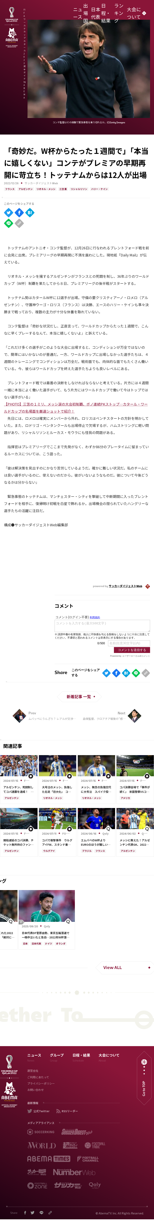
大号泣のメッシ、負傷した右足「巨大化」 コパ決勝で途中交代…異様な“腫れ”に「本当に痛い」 (57, 789)
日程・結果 (109, 11)
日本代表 (98, 11)
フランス (10, 189)
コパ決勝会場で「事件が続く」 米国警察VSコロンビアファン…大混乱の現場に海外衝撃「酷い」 (135, 789)
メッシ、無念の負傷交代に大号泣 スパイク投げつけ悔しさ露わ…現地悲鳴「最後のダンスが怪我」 (96, 789)
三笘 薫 (63, 189)
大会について (136, 11)
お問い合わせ (35, 1090)
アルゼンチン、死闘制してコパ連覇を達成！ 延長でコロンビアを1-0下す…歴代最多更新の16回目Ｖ (18, 789)
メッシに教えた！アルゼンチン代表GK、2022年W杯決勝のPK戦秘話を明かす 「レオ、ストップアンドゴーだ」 (135, 842)
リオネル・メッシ (46, 189)
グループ (57, 1058)
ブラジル (87, 851)
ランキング (122, 11)
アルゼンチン (25, 189)
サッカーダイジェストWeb (41, 183)
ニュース (80, 11)
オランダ (60, 944)
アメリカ (125, 798)
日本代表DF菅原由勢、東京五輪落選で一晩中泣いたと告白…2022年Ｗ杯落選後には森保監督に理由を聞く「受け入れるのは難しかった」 (46, 935)
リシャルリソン (79, 189)
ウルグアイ (49, 851)
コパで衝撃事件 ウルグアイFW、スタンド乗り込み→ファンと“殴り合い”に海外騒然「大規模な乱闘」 (57, 842)
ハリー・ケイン (99, 189)
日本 (25, 944)
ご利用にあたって (38, 1077)
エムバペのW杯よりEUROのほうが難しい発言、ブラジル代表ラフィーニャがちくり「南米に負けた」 (96, 842)
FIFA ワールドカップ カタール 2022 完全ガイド (49, 11)
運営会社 (32, 1071)
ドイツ (48, 944)
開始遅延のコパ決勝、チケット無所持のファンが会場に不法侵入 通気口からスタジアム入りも (18, 842)
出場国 (89, 11)
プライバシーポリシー (41, 1084)
